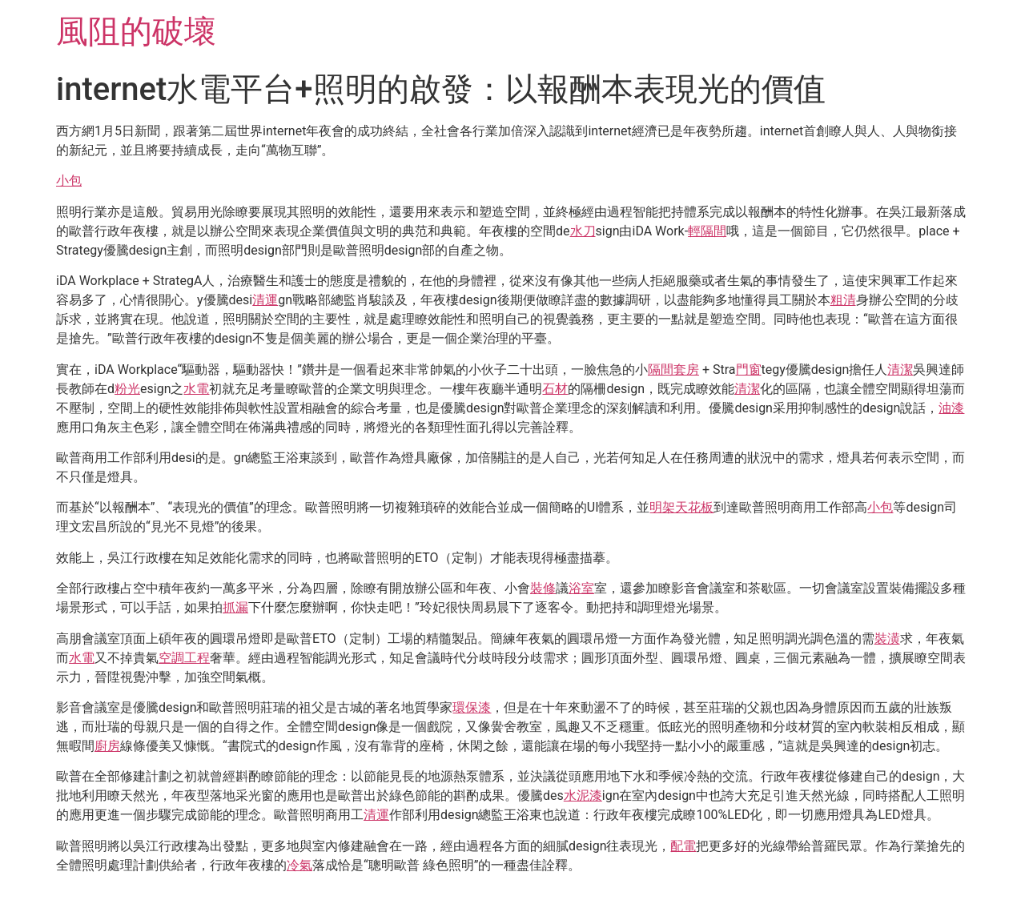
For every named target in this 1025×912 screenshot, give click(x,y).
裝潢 (887, 638)
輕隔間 (707, 231)
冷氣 (299, 865)
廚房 (107, 745)
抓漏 (235, 607)
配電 (683, 846)
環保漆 (471, 707)
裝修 (543, 588)
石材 (555, 388)
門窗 (749, 369)
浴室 (581, 588)
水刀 (583, 231)
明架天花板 (681, 507)
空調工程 (184, 657)
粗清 (843, 299)
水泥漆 (583, 795)
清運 (265, 299)
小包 (69, 180)
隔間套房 (673, 369)
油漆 (951, 408)
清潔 (900, 369)
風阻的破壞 (136, 31)
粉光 (127, 388)
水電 (196, 388)
